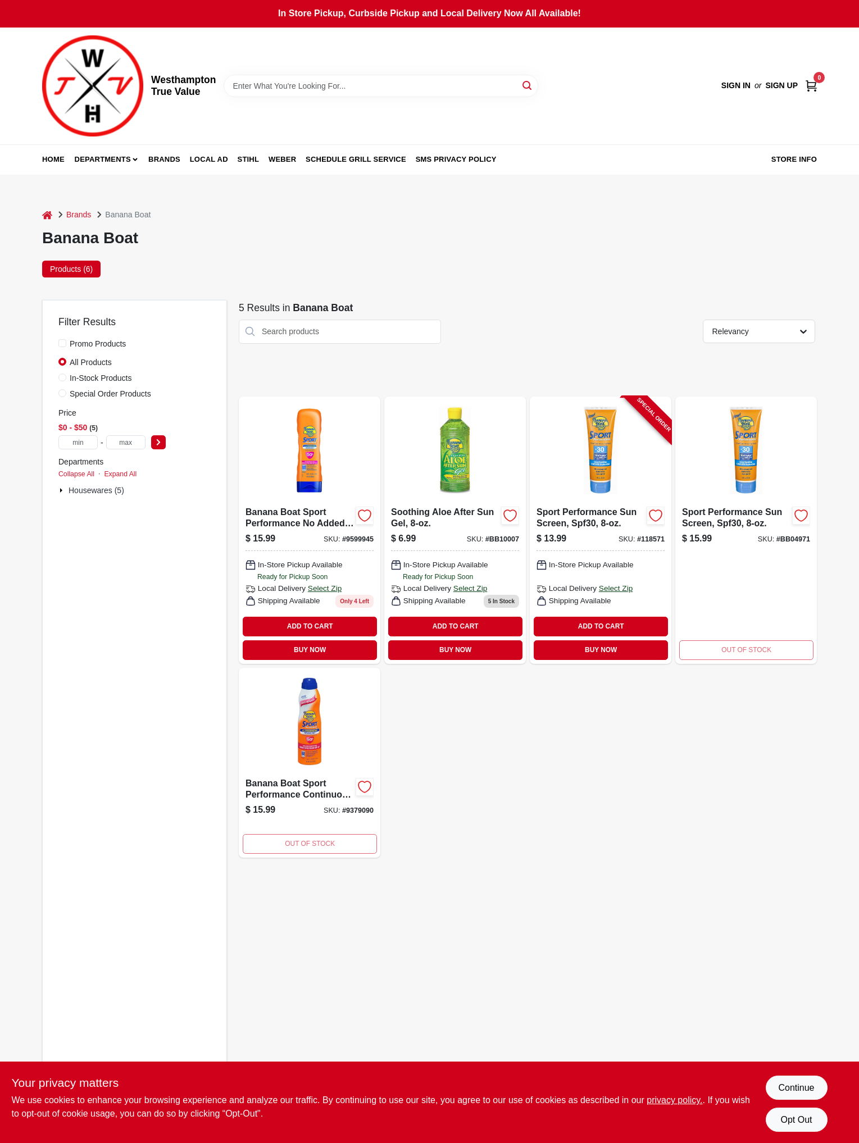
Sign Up (781, 85)
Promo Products (98, 344)
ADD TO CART (310, 626)
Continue (796, 1087)
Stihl (249, 159)
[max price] (126, 442)
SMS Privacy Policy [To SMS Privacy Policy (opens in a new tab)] (456, 159)
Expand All (120, 474)
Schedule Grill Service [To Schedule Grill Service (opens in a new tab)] (356, 159)
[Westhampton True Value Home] (92, 85)
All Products (91, 362)
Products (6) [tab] (71, 269)
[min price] (78, 442)
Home (53, 159)
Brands (164, 159)
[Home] (47, 215)
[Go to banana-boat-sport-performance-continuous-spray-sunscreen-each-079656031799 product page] (309, 763)
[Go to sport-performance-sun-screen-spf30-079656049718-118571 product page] (600, 530)
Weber (282, 159)
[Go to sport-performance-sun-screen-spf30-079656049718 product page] (746, 530)
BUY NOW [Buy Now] (310, 650)
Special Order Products (110, 394)
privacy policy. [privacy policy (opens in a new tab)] (674, 1100)
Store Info (794, 159)
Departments (103, 159)
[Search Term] (381, 86)
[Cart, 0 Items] (811, 86)
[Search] (528, 85)
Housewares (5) (96, 490)
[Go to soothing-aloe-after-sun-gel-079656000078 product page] (455, 530)
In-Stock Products (101, 378)
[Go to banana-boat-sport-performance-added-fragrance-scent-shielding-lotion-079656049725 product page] (309, 530)
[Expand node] (62, 490)
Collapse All (76, 474)
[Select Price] (158, 442)
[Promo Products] (62, 343)
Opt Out (796, 1119)
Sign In (736, 85)
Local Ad (209, 159)
